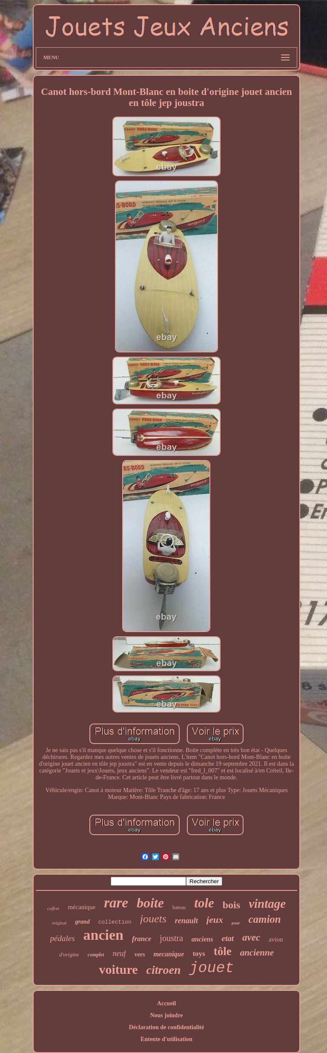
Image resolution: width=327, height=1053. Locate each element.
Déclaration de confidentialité (166, 1027)
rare (116, 902)
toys (198, 954)
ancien (103, 935)
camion (264, 919)
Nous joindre (166, 1015)
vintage (267, 903)
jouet (211, 968)
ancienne (257, 952)
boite (150, 902)
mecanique (168, 954)
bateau (179, 907)
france (141, 939)
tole (204, 903)
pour (236, 923)
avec (251, 937)
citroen (163, 969)
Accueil (166, 1003)
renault (186, 920)
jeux (215, 919)
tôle (223, 951)
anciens (202, 939)
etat (227, 938)
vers (139, 954)
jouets (153, 919)
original (59, 922)
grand (82, 922)
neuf (119, 953)
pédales (62, 938)
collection (115, 922)
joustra (171, 938)
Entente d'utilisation (166, 1039)
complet (96, 955)
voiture (118, 969)
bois (231, 904)
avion (276, 939)
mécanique (81, 907)
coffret (53, 908)
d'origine (69, 954)
